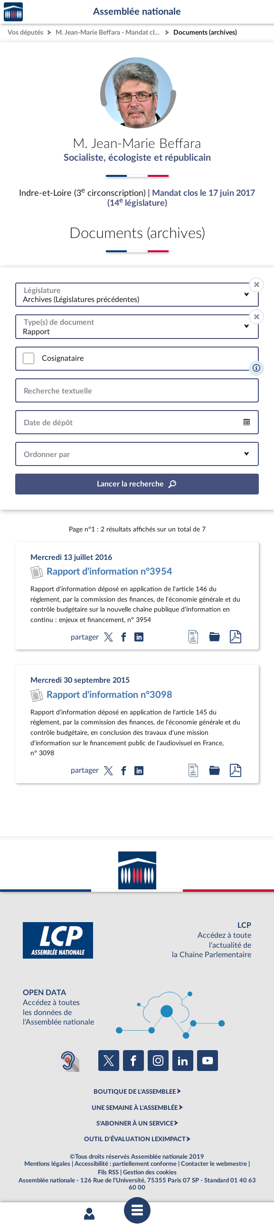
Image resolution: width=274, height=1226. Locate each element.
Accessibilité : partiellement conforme (126, 1164)
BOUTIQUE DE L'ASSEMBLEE (135, 1092)
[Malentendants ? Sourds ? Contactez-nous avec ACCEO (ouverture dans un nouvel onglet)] (68, 1060)
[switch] (28, 358)
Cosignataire (63, 358)
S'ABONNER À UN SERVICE (134, 1123)
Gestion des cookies (150, 1172)
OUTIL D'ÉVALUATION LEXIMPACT (135, 1139)
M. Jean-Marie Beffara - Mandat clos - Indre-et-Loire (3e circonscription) (109, 32)
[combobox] (137, 295)
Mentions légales (47, 1164)
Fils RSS (108, 1172)
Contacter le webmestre (214, 1164)
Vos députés (25, 32)
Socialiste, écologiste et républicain (137, 158)
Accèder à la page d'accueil (13, 12)
